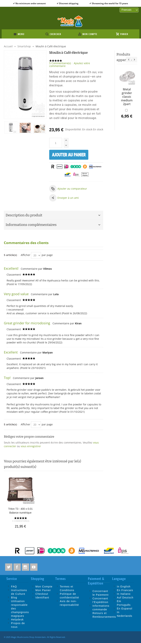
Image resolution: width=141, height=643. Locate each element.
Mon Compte (44, 586)
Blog (14, 597)
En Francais (125, 590)
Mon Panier (43, 590)
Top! (7, 377)
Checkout (41, 593)
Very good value (16, 294)
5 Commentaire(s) (60, 63)
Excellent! (11, 268)
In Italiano (124, 593)
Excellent (11, 352)
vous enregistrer (31, 446)
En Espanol (124, 608)
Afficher (25, 255)
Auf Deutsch (125, 597)
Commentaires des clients (26, 242)
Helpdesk (17, 619)
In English (123, 586)
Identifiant (42, 597)
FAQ (14, 586)
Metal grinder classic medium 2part (127, 96)
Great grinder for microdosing (27, 323)
